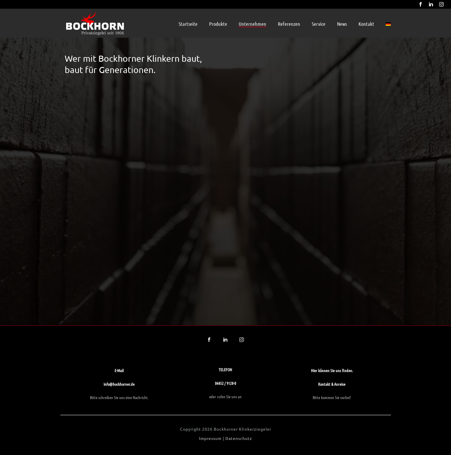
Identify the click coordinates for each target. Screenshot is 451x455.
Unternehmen (252, 24)
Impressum (210, 438)
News (342, 24)
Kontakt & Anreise (331, 384)
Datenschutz (238, 438)
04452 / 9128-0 (225, 383)
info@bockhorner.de (119, 384)
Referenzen (289, 24)
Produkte (218, 24)
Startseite (188, 24)
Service (318, 24)
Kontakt (366, 24)
